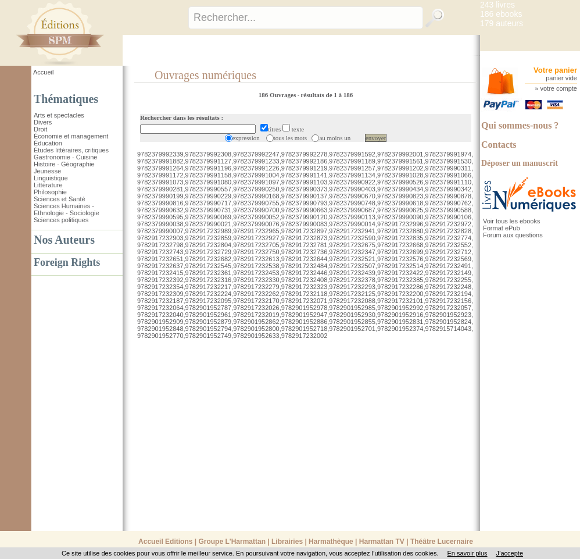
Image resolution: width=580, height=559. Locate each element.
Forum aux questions (513, 235)
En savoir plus (467, 553)
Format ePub (501, 228)
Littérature (48, 184)
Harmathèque (331, 541)
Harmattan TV (381, 541)
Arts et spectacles (59, 115)
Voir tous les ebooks (511, 221)
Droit (40, 129)
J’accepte (509, 553)
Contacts (498, 144)
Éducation (48, 143)
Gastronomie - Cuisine (65, 157)
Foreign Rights (67, 262)
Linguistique (51, 178)
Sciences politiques (61, 219)
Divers (43, 122)
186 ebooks (501, 14)
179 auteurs (501, 23)
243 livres (497, 4)
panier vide (561, 77)
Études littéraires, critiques (71, 150)
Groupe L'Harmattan (232, 541)
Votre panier (555, 70)
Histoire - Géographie (64, 164)
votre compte (558, 88)
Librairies (287, 541)
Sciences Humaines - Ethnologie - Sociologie (66, 209)
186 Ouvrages (278, 94)
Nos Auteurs (64, 239)
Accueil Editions (165, 541)
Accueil (43, 72)
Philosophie (50, 191)
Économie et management (71, 136)
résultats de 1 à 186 (326, 94)
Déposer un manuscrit (519, 163)
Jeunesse (47, 171)
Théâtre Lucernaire (441, 541)
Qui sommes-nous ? (519, 125)
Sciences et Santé (59, 198)
